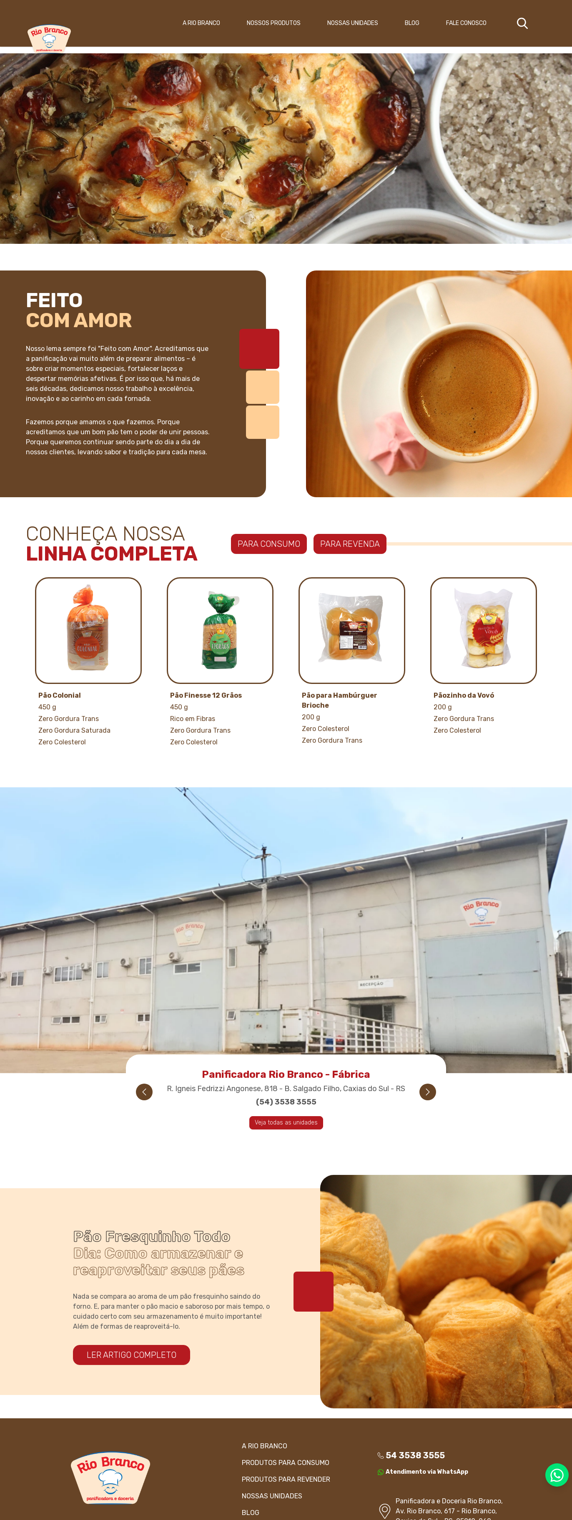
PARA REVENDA (350, 544)
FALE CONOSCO (466, 23)
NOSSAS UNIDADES (352, 23)
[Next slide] (427, 1092)
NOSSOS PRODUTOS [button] (274, 23)
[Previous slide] (144, 1092)
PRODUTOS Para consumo (285, 1463)
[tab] (259, 349)
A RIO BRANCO (201, 23)
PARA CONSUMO (269, 544)
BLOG (412, 23)
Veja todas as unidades (286, 1122)
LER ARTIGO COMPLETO (131, 1355)
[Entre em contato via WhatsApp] (557, 1475)
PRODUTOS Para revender (286, 1479)
